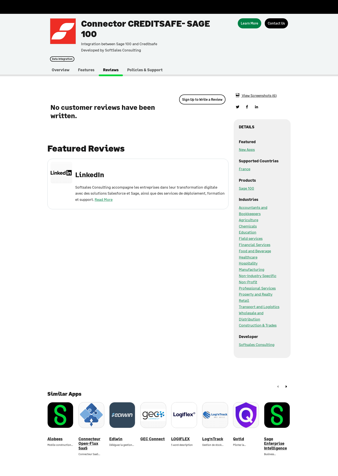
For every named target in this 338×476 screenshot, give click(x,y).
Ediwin (115, 439)
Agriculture (248, 219)
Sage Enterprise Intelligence (275, 443)
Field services (251, 238)
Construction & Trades (258, 325)
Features (86, 69)
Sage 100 (246, 188)
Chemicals (248, 226)
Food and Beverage (255, 250)
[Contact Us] (276, 23)
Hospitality (248, 263)
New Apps (247, 149)
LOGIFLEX (180, 439)
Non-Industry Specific (257, 275)
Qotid (238, 439)
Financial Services (254, 244)
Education (247, 232)
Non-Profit (248, 281)
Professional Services (257, 288)
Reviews (111, 69)
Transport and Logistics (259, 306)
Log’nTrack (212, 439)
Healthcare (248, 257)
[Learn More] (249, 23)
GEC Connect (152, 439)
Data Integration (62, 59)
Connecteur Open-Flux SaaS (89, 443)
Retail (244, 300)
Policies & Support (145, 69)
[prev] (278, 387)
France (244, 168)
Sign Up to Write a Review (202, 99)
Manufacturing (251, 269)
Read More (104, 199)
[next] (286, 387)
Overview (60, 69)
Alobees (55, 439)
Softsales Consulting (256, 344)
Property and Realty (255, 294)
